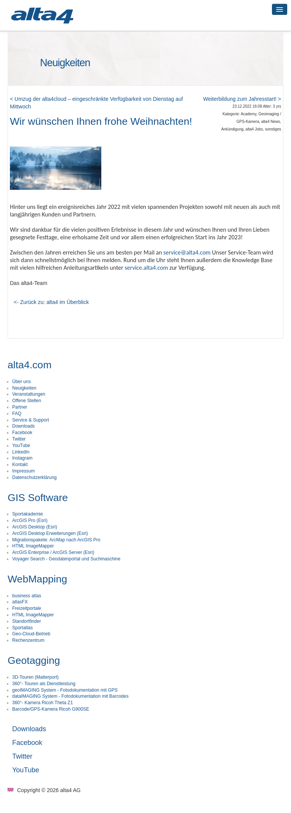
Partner (19, 407)
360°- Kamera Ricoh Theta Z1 (42, 702)
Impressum (23, 471)
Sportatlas (22, 627)
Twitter (19, 439)
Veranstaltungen (28, 394)
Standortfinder (26, 621)
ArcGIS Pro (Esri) (30, 520)
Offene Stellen (26, 400)
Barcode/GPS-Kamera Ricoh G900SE (50, 709)
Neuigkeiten (24, 388)
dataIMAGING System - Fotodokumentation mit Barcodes (70, 696)
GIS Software (38, 497)
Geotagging (34, 660)
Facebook (22, 432)
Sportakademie (27, 514)
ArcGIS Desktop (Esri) (34, 527)
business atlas (26, 595)
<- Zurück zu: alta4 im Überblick (51, 302)
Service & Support (30, 420)
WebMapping (37, 579)
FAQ (16, 413)
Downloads (23, 426)
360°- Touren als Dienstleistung (43, 683)
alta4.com (29, 365)
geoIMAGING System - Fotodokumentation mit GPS (65, 690)
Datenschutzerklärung (34, 477)
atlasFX (20, 602)
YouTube (21, 445)
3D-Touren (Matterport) (35, 677)
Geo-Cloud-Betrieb (31, 633)
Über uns (21, 381)
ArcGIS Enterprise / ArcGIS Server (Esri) (53, 552)
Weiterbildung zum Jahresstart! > (242, 99)
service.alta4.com (146, 267)
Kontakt (20, 464)
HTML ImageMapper (33, 546)
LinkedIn (20, 452)
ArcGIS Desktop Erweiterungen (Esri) (50, 533)
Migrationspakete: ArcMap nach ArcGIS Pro (56, 540)
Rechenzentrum (28, 640)
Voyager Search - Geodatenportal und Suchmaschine (66, 559)
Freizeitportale (26, 608)
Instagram (22, 458)
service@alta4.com (187, 252)
